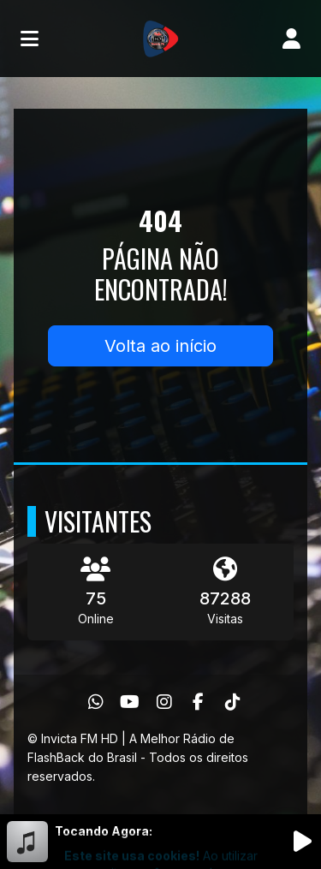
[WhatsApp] (96, 702)
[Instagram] (164, 702)
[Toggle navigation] (29, 38)
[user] (291, 38)
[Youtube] (130, 702)
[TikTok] (233, 702)
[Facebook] (198, 702)
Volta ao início (160, 346)
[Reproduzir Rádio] (302, 841)
